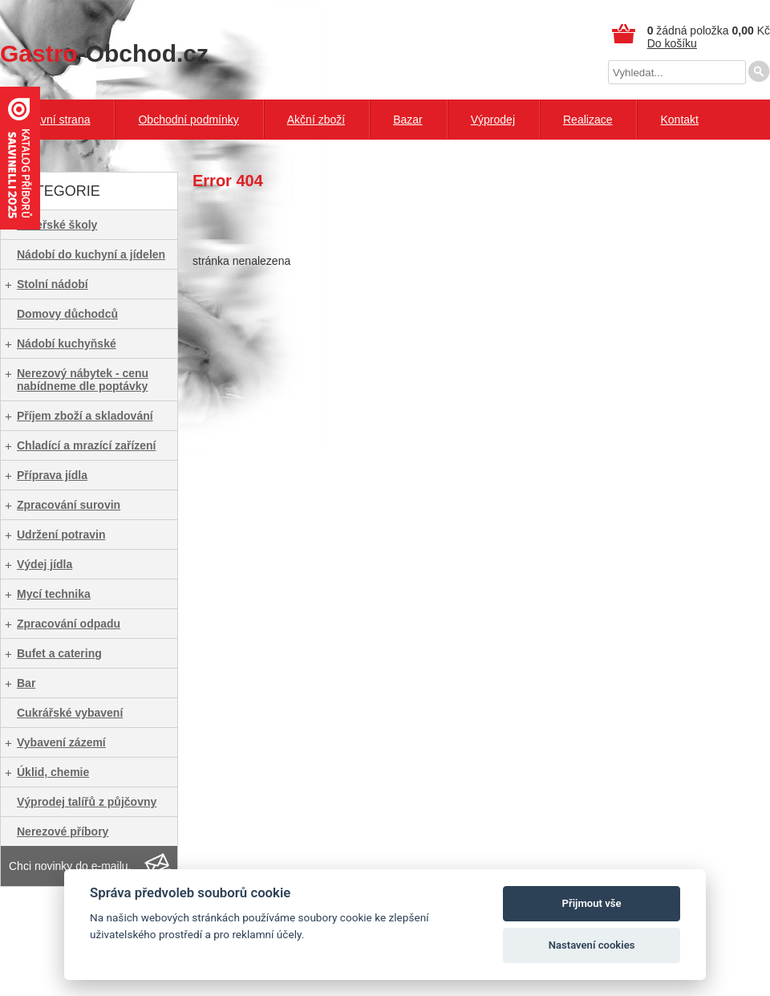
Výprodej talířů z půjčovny (86, 801)
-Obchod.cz (104, 53)
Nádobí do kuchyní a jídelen (91, 254)
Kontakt (679, 119)
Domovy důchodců (67, 313)
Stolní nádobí (52, 284)
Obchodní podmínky (188, 119)
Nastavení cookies (592, 945)
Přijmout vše (592, 903)
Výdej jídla (44, 564)
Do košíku (672, 43)
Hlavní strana (57, 119)
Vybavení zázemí (61, 742)
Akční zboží (316, 119)
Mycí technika (54, 593)
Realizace (587, 119)
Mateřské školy (57, 224)
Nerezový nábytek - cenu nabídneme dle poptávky (82, 379)
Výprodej (493, 119)
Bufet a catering (59, 653)
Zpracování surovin (68, 504)
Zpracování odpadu (68, 623)
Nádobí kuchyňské (66, 343)
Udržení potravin (61, 534)
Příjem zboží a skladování (85, 415)
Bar (26, 683)
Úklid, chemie (53, 772)
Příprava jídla (52, 475)
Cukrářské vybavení (70, 712)
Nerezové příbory (62, 831)
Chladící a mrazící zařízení (86, 445)
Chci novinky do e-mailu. (70, 866)
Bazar (408, 119)
